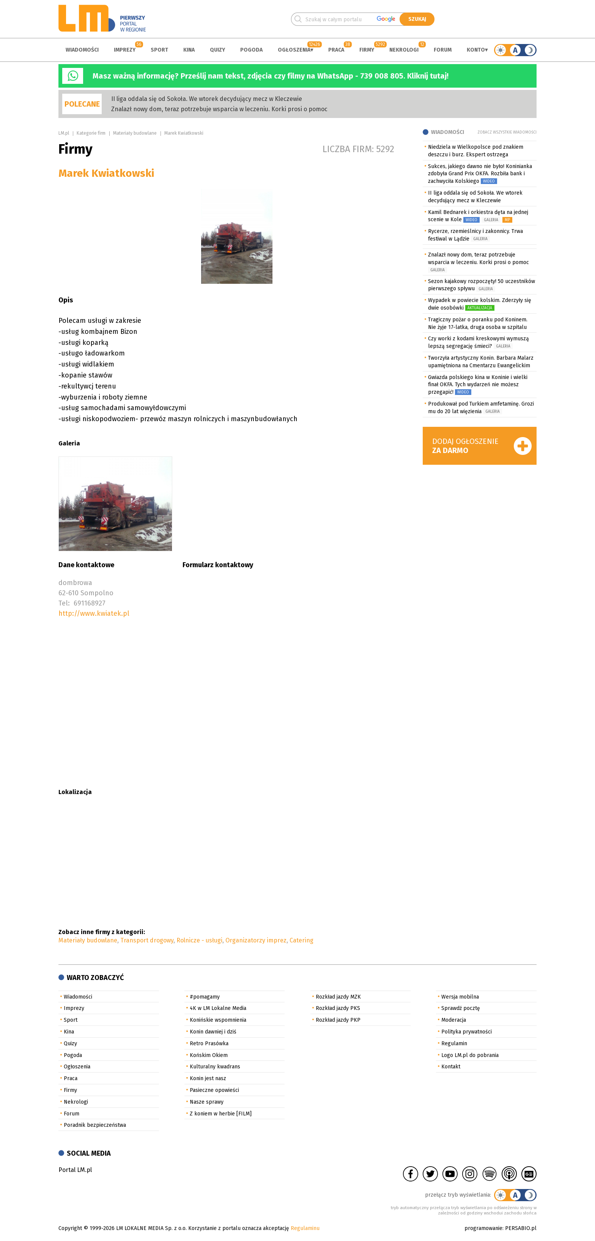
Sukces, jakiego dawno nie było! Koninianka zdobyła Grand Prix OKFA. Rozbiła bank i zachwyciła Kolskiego (480, 174)
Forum (443, 50)
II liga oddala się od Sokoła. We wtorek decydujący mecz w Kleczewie (206, 98)
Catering (301, 940)
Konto (476, 50)
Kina (189, 50)
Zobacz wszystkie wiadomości (507, 132)
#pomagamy (205, 997)
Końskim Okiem (209, 1055)
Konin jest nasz (208, 1078)
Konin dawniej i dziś (213, 1032)
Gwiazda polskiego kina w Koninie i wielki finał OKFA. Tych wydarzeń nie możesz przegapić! (477, 385)
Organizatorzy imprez (255, 940)
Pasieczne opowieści (214, 1090)
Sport (159, 50)
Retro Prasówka (209, 1043)
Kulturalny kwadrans (215, 1066)
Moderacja (453, 1020)
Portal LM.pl (75, 1169)
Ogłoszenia (294, 50)
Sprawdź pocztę (460, 1008)
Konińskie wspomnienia (218, 1020)
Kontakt (450, 1066)
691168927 (89, 603)
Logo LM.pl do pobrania (470, 1055)
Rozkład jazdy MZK (338, 997)
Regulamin (454, 1043)
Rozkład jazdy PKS (338, 1008)
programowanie (483, 1228)
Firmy (366, 50)
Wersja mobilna (460, 997)
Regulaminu (305, 1228)
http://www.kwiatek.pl (93, 613)
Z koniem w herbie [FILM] (221, 1113)
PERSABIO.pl (521, 1228)
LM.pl (63, 133)
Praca (336, 50)
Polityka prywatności (466, 1032)
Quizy (217, 50)
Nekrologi (404, 50)
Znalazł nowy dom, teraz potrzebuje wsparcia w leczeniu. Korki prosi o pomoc (219, 109)
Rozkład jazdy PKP (338, 1020)
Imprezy (124, 50)
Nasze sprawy (207, 1102)
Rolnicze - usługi (199, 940)
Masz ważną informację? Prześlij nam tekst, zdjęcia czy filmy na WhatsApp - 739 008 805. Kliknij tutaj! (271, 75)
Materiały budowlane (135, 133)
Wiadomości (82, 50)
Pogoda (251, 50)
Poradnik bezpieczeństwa (95, 1125)
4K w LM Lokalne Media (218, 1008)
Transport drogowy (146, 940)
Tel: (64, 603)
